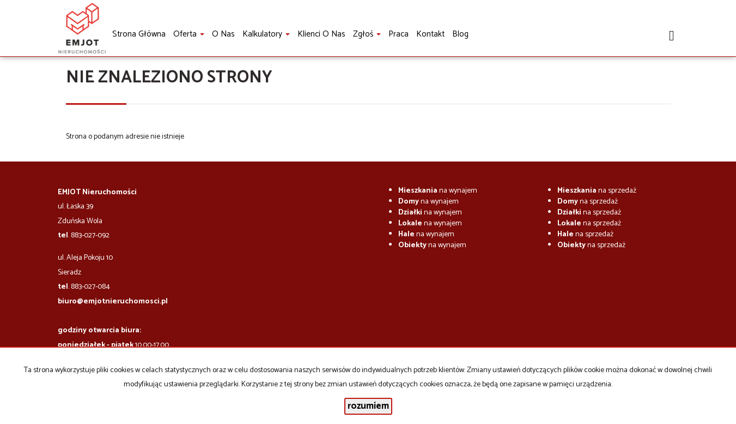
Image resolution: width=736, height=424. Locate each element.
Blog (460, 34)
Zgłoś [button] (367, 34)
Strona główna (139, 34)
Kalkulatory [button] (266, 34)
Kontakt (430, 34)
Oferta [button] (188, 34)
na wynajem (437, 190)
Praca (398, 34)
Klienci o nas (321, 34)
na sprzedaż (596, 190)
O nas (223, 34)
